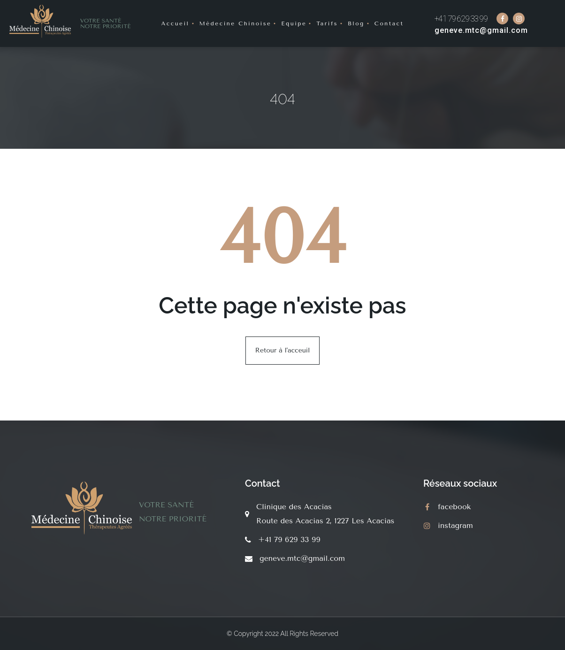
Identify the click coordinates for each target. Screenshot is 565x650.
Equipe (293, 23)
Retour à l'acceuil (282, 350)
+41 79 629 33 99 (461, 19)
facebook (454, 506)
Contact (389, 23)
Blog (356, 23)
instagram (455, 525)
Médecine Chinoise (235, 23)
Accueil (175, 23)
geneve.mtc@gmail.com (481, 30)
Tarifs (327, 23)
